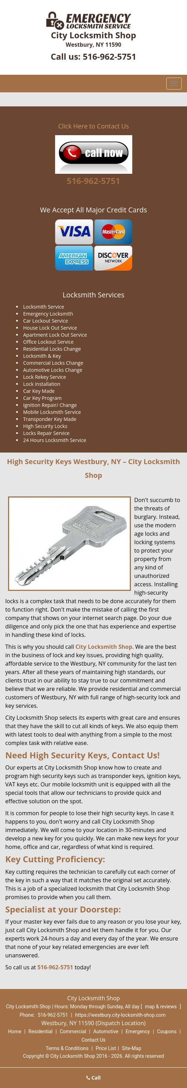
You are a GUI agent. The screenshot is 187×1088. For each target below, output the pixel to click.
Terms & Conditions (67, 1048)
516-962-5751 (109, 56)
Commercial (73, 1031)
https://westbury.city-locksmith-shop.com (120, 1015)
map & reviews (161, 1006)
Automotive (106, 1031)
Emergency (138, 1031)
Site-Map (131, 1048)
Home (14, 1031)
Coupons (167, 1031)
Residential (40, 1031)
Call (93, 1077)
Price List (106, 1048)
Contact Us (93, 1040)
